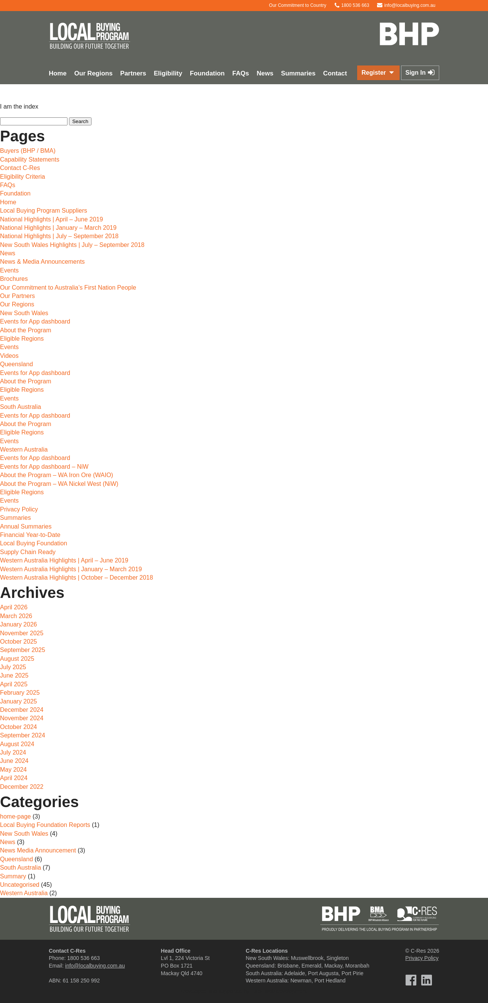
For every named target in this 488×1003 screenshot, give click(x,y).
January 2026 (18, 624)
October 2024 (18, 727)
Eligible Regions (22, 338)
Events (9, 270)
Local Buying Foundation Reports (45, 825)
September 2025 (22, 650)
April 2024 (13, 778)
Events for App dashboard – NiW (44, 466)
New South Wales (24, 313)
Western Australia (24, 449)
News (265, 73)
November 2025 (21, 633)
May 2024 (13, 769)
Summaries (298, 73)
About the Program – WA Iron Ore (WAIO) (56, 475)
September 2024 (22, 735)
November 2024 (21, 718)
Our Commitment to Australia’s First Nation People (68, 287)
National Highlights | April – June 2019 (51, 219)
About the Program (25, 330)
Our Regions (93, 73)
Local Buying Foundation (33, 543)
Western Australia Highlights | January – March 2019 (71, 569)
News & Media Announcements (42, 261)
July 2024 (13, 752)
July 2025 (13, 667)
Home (58, 73)
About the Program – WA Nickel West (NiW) (59, 484)
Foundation (207, 73)
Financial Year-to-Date (30, 535)
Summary (13, 876)
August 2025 (17, 658)
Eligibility (168, 73)
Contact (335, 73)
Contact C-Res (20, 168)
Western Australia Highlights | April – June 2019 (64, 560)
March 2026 (16, 616)
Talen (257, 991)
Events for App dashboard (35, 321)
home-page (15, 816)
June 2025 (14, 675)
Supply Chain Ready (28, 552)
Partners (133, 73)
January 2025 (18, 701)
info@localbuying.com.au (406, 5)
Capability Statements (29, 159)
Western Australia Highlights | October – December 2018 (76, 577)
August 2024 (17, 744)
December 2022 (21, 786)
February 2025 (20, 692)
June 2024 (14, 761)
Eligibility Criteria (22, 176)
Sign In (420, 72)
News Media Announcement (38, 850)
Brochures (14, 279)
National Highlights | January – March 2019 (58, 227)
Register (378, 72)
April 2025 (13, 684)
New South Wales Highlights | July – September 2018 (72, 245)
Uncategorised (19, 884)
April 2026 (13, 607)
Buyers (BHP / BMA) (28, 150)
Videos (9, 355)
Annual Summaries (25, 526)
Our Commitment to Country (294, 5)
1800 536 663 (351, 5)
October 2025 (18, 641)
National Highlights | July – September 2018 (59, 236)
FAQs (240, 73)
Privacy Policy (19, 509)
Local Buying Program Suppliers (43, 210)
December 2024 (21, 710)
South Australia (20, 407)
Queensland (16, 364)
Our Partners (17, 296)
